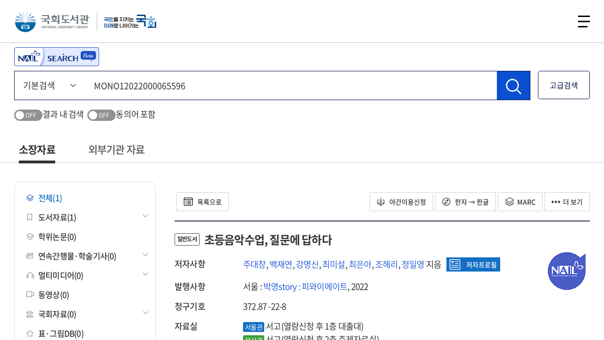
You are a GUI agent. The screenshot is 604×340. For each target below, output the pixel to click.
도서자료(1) (51, 217)
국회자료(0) (51, 314)
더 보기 (567, 201)
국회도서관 (52, 21)
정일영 (413, 264)
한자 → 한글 (465, 201)
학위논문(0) (51, 236)
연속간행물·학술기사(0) (71, 256)
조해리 (386, 264)
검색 (558, 21)
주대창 (254, 264)
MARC (520, 201)
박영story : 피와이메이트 (305, 286)
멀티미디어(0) (55, 275)
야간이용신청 (401, 201)
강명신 (307, 264)
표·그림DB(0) (55, 333)
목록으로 (203, 201)
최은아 (360, 264)
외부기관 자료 (116, 149)
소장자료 (37, 149)
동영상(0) (47, 294)
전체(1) (44, 198)
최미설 (333, 264)
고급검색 (564, 85)
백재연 (281, 264)
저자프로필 (473, 264)
